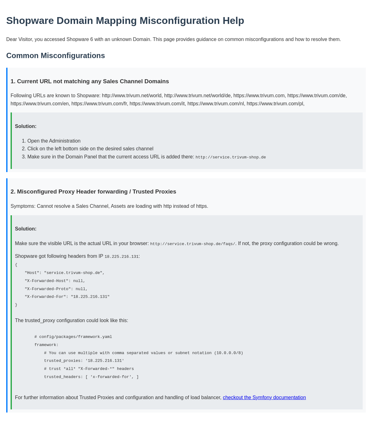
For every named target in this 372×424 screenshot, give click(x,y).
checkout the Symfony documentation (264, 396)
